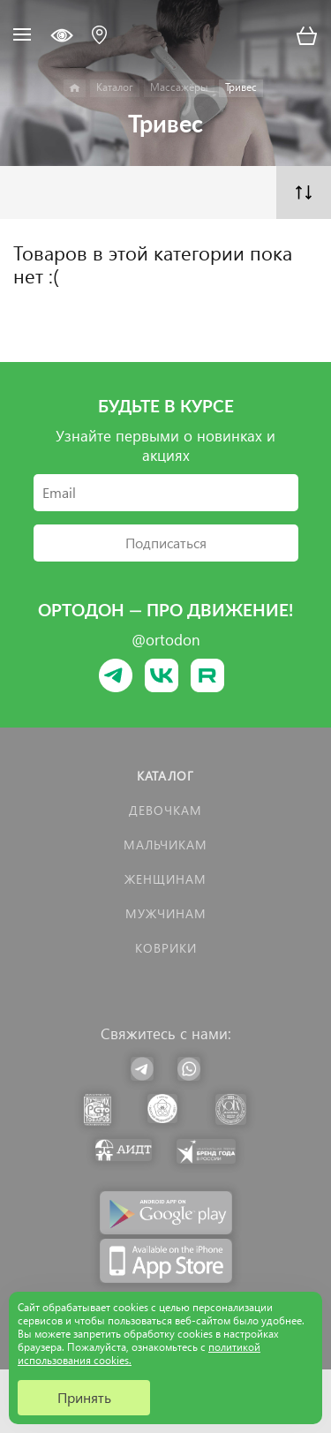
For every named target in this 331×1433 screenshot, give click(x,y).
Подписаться (166, 542)
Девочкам (165, 810)
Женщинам (165, 879)
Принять (84, 1397)
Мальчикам (165, 844)
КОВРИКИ (166, 947)
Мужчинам (166, 913)
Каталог (165, 775)
